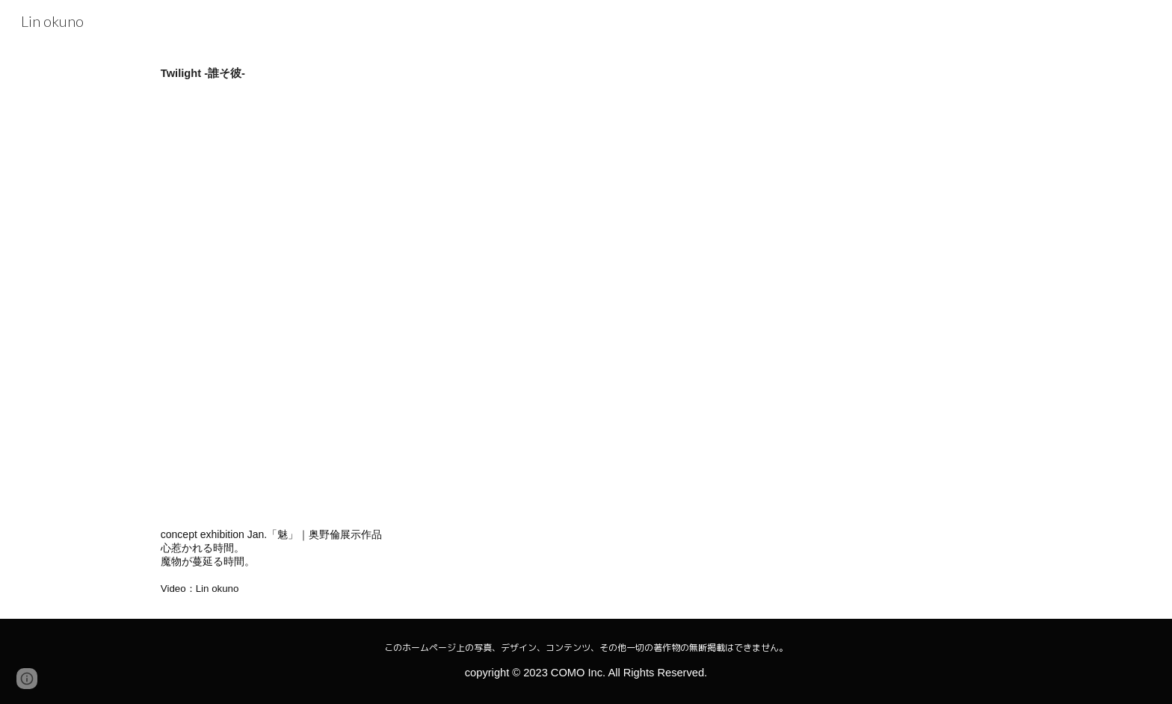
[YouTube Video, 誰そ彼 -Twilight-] (402, 304)
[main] (586, 73)
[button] (26, 678)
